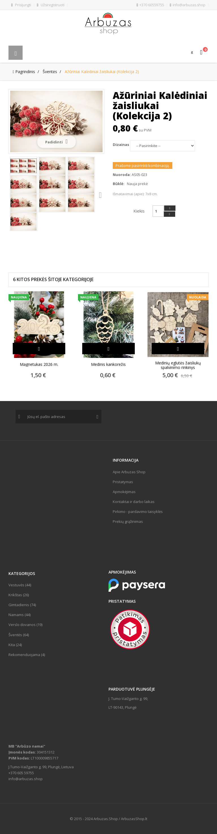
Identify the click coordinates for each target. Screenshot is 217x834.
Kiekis (139, 211)
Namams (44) (19, 614)
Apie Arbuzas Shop (129, 471)
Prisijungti (21, 4)
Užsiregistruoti (50, 4)
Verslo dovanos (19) (25, 624)
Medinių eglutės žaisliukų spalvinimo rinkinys (178, 365)
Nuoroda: (122, 174)
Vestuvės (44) (19, 584)
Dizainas (121, 144)
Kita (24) (15, 644)
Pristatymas (123, 481)
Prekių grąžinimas (128, 521)
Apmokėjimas (124, 491)
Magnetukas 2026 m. (39, 364)
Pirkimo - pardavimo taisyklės (138, 511)
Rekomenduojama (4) (26, 654)
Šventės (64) (18, 634)
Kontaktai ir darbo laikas (134, 501)
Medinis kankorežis (108, 364)
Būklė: (119, 183)
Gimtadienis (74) (22, 604)
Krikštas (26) (18, 594)
